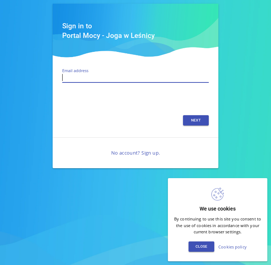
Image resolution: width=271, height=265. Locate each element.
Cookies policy (232, 247)
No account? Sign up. (135, 152)
